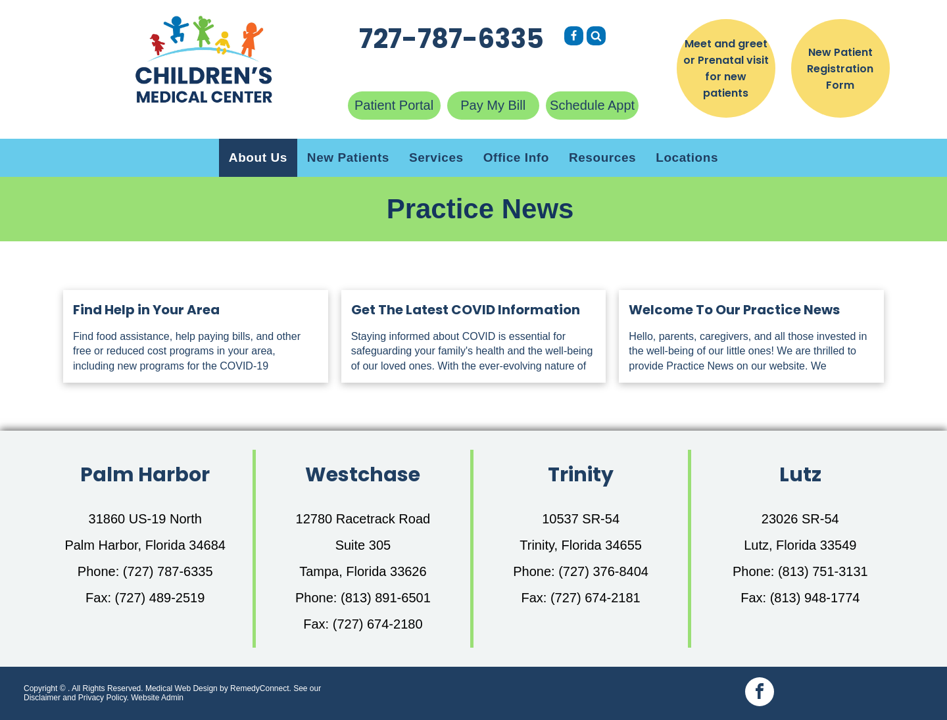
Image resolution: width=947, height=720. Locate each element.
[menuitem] (258, 158)
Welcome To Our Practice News (734, 309)
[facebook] (759, 693)
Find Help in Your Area (146, 309)
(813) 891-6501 (386, 597)
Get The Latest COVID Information (465, 309)
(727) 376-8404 (603, 571)
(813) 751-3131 (823, 571)
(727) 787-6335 (168, 571)
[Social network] (573, 37)
